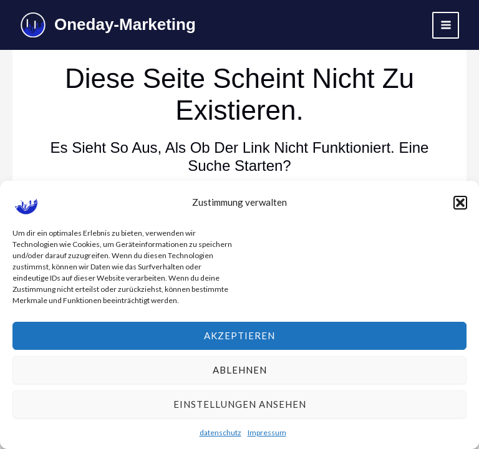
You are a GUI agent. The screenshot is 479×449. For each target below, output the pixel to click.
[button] (460, 206)
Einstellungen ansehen (239, 407)
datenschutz (220, 435)
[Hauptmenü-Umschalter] (445, 25)
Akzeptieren (239, 339)
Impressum (267, 435)
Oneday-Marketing (125, 24)
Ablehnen (240, 373)
